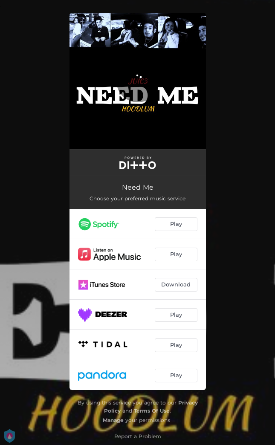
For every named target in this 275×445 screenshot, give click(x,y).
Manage (113, 420)
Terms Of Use (152, 410)
